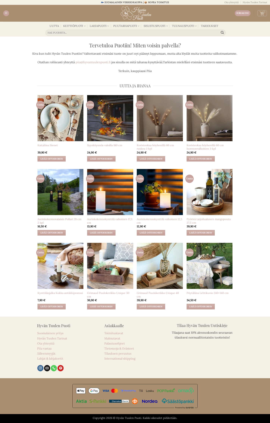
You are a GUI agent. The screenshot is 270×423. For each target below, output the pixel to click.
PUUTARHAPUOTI (126, 26)
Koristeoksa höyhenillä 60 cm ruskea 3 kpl (155, 147)
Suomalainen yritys (50, 333)
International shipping (119, 358)
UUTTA (54, 26)
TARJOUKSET (209, 26)
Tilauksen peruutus (117, 353)
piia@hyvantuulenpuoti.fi (93, 62)
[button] (6, 13)
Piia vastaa (44, 348)
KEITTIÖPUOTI (74, 26)
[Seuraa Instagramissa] (40, 368)
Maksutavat (112, 338)
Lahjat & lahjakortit (50, 358)
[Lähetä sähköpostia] (47, 368)
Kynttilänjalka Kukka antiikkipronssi (60, 293)
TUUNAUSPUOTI (184, 26)
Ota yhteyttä (231, 2)
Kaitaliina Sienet (48, 145)
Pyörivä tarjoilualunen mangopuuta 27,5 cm (209, 220)
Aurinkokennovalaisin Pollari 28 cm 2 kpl (59, 220)
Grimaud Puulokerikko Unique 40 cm (158, 294)
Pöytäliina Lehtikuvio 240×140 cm (208, 293)
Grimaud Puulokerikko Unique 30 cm (108, 294)
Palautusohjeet (114, 343)
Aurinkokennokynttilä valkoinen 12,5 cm (159, 220)
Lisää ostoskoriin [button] (51, 158)
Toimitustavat (113, 333)
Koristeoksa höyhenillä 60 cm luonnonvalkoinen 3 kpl (205, 147)
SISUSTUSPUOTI (156, 26)
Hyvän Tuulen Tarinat (255, 2)
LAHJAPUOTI (99, 26)
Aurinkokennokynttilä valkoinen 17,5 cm (109, 220)
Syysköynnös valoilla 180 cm (104, 145)
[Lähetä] (222, 33)
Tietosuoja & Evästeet (119, 348)
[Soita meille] (54, 368)
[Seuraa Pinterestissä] (60, 368)
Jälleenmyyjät (46, 353)
